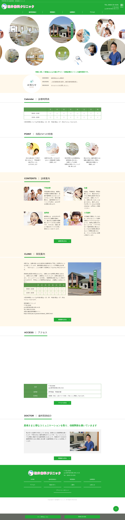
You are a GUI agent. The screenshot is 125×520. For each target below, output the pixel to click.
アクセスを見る (62, 410)
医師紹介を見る (62, 468)
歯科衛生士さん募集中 (57, 78)
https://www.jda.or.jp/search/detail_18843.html (38, 316)
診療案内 (72, 12)
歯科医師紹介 (32, 12)
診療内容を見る (62, 243)
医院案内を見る (62, 324)
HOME (33, 489)
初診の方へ (52, 494)
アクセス (92, 12)
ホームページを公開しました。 (60, 85)
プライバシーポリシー (62, 500)
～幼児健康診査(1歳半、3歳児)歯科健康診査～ (64, 81)
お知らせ (92, 494)
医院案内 (52, 12)
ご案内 (72, 494)
